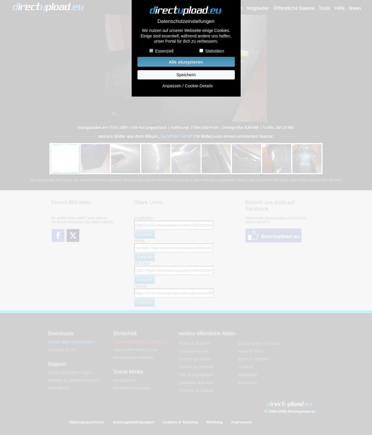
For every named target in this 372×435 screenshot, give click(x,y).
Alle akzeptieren (186, 62)
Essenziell (164, 51)
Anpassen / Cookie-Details (187, 86)
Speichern (186, 74)
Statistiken (214, 51)
